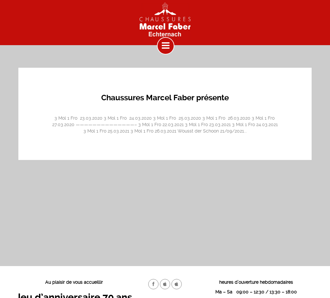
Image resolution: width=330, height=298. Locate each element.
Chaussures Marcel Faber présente (165, 97)
